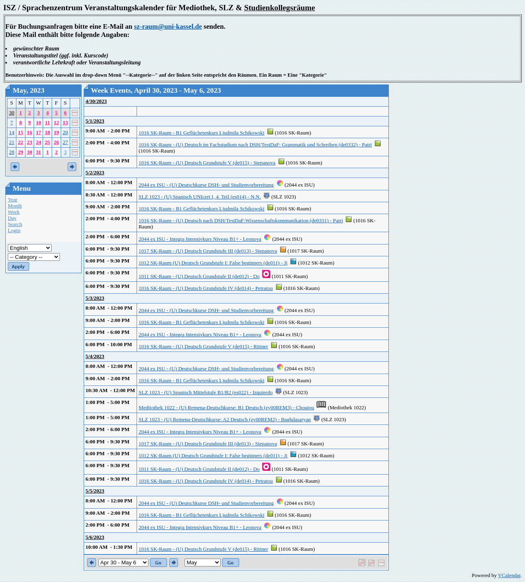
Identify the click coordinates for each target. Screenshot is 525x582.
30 (11, 113)
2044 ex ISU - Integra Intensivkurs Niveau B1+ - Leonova (200, 239)
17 (38, 132)
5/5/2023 (95, 491)
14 (11, 132)
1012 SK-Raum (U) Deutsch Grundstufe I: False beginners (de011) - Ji (213, 263)
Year (13, 200)
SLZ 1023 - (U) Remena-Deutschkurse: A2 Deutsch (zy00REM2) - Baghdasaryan (225, 419)
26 (56, 142)
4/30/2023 (96, 101)
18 (47, 132)
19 (56, 132)
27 (65, 142)
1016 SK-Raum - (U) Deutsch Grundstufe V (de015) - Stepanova (207, 163)
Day (12, 218)
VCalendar (509, 575)
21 (11, 142)
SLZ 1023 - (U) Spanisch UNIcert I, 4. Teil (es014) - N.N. (200, 197)
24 (38, 142)
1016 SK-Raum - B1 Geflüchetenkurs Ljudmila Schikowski (201, 133)
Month (15, 206)
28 (11, 152)
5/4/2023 (95, 356)
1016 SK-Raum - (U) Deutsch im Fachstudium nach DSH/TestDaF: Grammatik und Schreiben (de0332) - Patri (255, 145)
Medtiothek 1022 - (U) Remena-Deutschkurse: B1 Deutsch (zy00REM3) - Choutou (226, 408)
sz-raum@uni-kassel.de (168, 26)
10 (38, 123)
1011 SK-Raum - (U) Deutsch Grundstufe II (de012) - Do (199, 276)
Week (14, 212)
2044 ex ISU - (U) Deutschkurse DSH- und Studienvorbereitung (206, 185)
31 (38, 152)
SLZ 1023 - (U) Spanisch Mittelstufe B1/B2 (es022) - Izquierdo (206, 392)
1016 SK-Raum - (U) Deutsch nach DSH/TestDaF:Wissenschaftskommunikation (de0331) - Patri (241, 221)
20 (65, 132)
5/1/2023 (95, 121)
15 (20, 132)
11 (47, 123)
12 (56, 123)
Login (14, 230)
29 (20, 152)
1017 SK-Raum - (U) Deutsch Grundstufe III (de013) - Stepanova (208, 251)
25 (47, 142)
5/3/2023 (95, 298)
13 (65, 123)
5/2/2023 (95, 173)
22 (20, 142)
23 (29, 142)
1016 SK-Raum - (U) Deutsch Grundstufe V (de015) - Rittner (203, 346)
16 (29, 132)
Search (15, 224)
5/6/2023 (95, 537)
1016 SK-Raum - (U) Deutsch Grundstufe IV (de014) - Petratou (206, 288)
